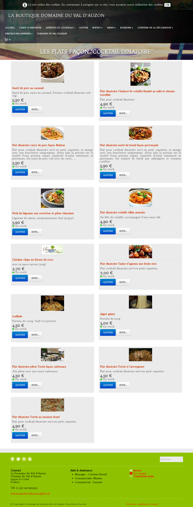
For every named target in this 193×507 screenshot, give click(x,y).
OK (167, 5)
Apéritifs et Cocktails (60, 27)
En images (138, 473)
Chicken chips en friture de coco (32, 259)
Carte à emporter (30, 27)
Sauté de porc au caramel (28, 88)
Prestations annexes (19, 33)
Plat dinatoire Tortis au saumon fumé (36, 417)
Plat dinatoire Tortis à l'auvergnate (122, 366)
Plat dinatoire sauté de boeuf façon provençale (129, 145)
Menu (111, 27)
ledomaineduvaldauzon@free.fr (30, 493)
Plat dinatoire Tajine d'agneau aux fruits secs (128, 263)
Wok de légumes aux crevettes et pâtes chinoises (43, 213)
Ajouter (20, 109)
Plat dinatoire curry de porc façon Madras (38, 145)
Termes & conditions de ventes (143, 504)
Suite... (35, 109)
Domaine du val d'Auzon (52, 33)
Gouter (83, 27)
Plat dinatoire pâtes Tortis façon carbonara (39, 366)
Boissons (126, 27)
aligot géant (107, 314)
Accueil (10, 27)
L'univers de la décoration (155, 27)
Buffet (97, 27)
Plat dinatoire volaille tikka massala (122, 212)
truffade (17, 316)
